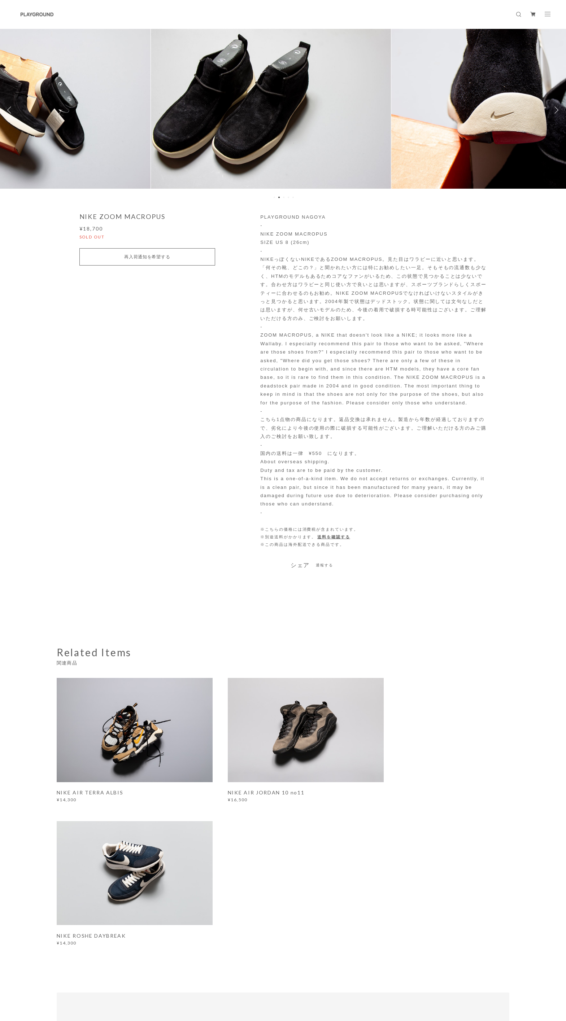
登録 (439, 874)
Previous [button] (10, 110)
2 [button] (279, 197)
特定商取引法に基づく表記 (171, 976)
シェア (300, 565)
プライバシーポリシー (116, 976)
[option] (283, 110)
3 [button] (283, 197)
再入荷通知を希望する (147, 256)
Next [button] (555, 110)
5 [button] (293, 197)
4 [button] (288, 197)
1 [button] (274, 197)
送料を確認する (333, 537)
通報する (324, 565)
